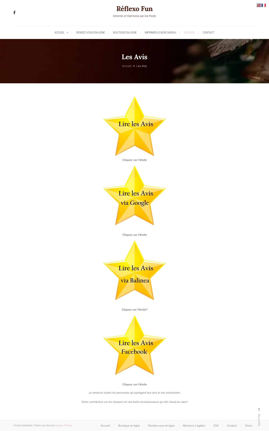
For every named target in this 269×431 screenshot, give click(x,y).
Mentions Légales (194, 425)
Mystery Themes (63, 425)
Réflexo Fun (134, 8)
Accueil (59, 32)
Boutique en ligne (125, 32)
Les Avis (189, 32)
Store (248, 425)
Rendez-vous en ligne (90, 32)
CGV (216, 425)
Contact (208, 32)
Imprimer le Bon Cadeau (160, 32)
